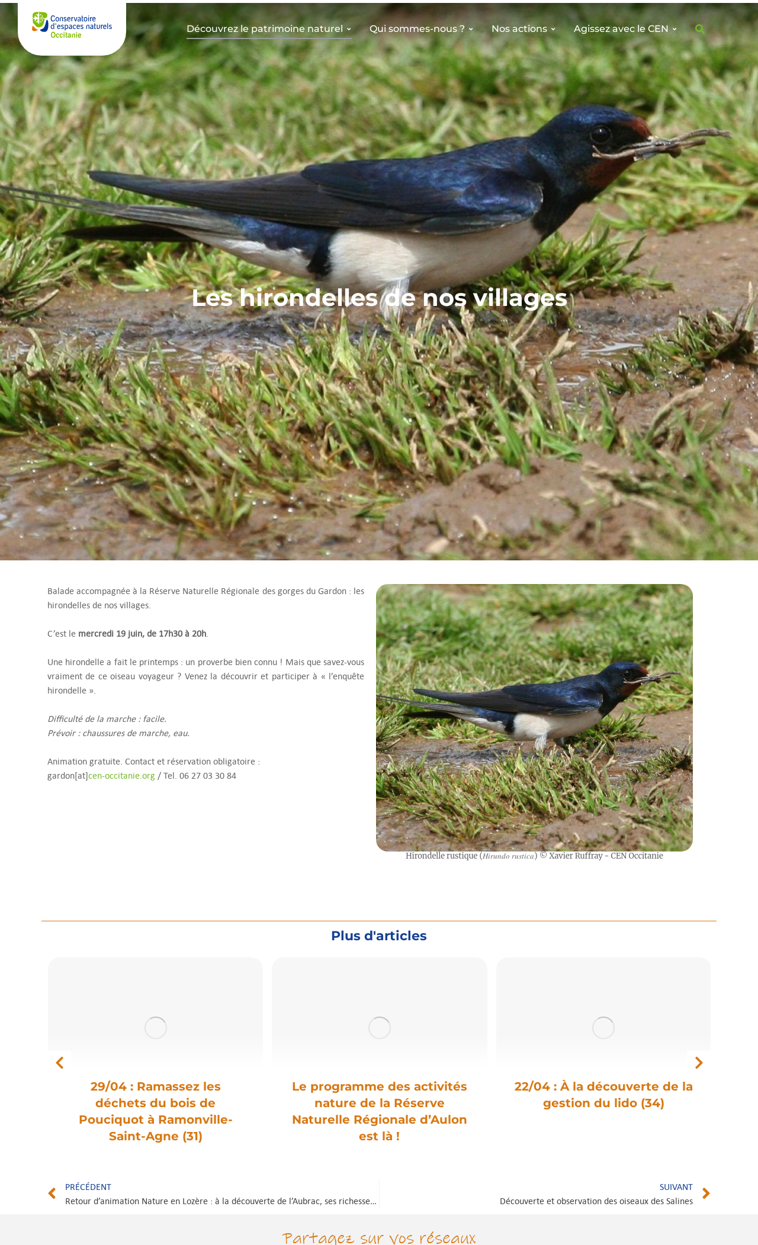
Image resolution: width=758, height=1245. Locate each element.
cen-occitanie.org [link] (121, 775)
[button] (59, 1063)
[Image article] (155, 1028)
